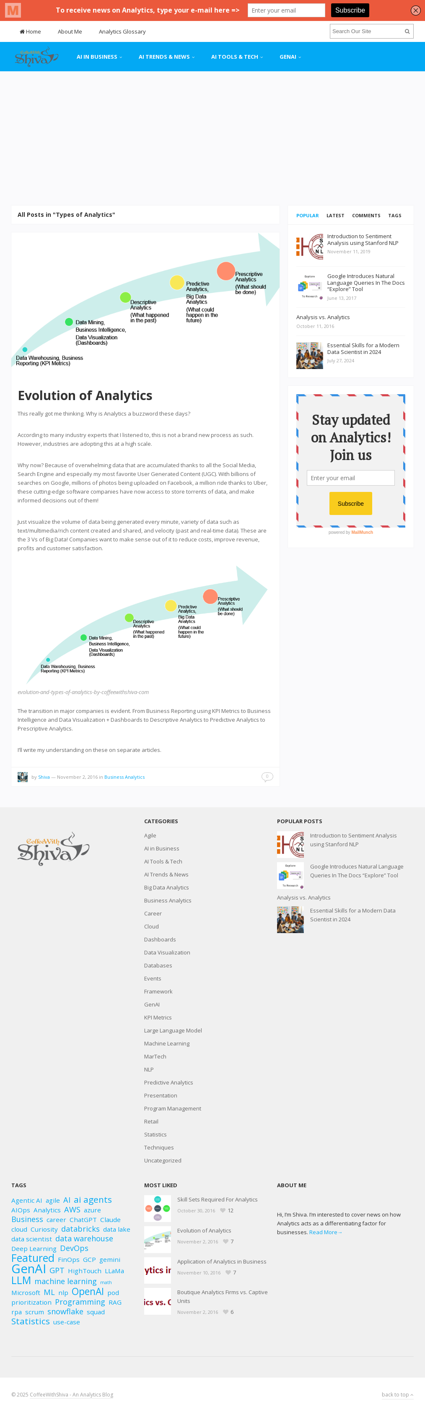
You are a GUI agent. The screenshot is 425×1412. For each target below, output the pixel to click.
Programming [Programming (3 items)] (80, 1302)
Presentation (160, 1095)
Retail (151, 1121)
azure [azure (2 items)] (92, 1210)
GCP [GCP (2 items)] (89, 1259)
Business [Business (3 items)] (27, 1219)
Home (30, 31)
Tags (395, 215)
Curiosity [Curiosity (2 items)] (44, 1229)
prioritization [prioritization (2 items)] (31, 1302)
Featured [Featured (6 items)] (32, 1257)
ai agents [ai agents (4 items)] (93, 1199)
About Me (70, 31)
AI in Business (97, 56)
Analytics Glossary (122, 31)
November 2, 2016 (77, 777)
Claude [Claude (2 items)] (110, 1219)
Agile (150, 835)
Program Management (172, 1108)
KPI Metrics (158, 1017)
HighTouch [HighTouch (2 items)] (84, 1270)
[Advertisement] (212, 138)
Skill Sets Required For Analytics (217, 1199)
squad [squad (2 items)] (96, 1312)
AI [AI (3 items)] (66, 1200)
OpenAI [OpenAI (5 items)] (88, 1291)
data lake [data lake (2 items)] (116, 1229)
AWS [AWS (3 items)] (72, 1209)
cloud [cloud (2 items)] (19, 1229)
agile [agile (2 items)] (53, 1200)
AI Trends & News (164, 56)
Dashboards (160, 939)
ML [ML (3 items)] (49, 1292)
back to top (398, 1394)
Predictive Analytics (168, 1082)
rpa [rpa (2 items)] (16, 1312)
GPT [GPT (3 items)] (57, 1270)
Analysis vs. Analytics (304, 897)
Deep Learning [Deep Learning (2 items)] (34, 1248)
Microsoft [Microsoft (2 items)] (25, 1292)
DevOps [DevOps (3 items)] (74, 1248)
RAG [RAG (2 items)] (115, 1302)
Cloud (151, 926)
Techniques (159, 1147)
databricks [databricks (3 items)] (80, 1229)
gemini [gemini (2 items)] (109, 1259)
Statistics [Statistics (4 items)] (30, 1321)
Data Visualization (167, 952)
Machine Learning (166, 1043)
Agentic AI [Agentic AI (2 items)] (26, 1200)
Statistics (155, 1134)
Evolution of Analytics (85, 395)
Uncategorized (162, 1160)
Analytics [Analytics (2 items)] (47, 1210)
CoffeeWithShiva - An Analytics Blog (71, 1394)
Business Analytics (124, 777)
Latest (336, 215)
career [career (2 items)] (56, 1219)
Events (152, 978)
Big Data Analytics (166, 887)
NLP (149, 1069)
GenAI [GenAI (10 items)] (28, 1268)
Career (153, 913)
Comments (366, 215)
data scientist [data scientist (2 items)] (31, 1239)
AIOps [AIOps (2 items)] (20, 1210)
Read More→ (326, 1232)
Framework (158, 991)
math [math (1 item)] (106, 1282)
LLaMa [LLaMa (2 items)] (114, 1270)
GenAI (288, 56)
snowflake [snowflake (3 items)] (65, 1311)
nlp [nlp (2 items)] (63, 1292)
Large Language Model (173, 1030)
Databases (158, 965)
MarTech (155, 1056)
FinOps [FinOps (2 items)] (69, 1259)
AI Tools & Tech (234, 56)
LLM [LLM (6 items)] (21, 1280)
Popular (307, 215)
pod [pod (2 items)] (113, 1292)
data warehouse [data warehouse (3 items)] (84, 1238)
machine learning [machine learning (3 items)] (65, 1281)
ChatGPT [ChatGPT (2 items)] (83, 1219)
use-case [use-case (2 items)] (66, 1322)
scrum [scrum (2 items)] (34, 1312)
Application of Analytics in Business (222, 1261)
